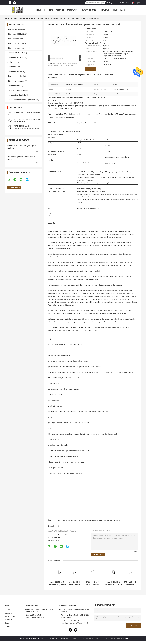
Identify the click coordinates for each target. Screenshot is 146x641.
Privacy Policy (24, 638)
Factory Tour (73, 10)
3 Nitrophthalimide (14, 67)
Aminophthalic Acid (15, 57)
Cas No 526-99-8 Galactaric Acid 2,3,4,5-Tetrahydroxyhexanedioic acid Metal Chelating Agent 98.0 (113, 583)
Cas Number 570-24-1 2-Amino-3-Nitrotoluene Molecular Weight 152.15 (74, 622)
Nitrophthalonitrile (14, 76)
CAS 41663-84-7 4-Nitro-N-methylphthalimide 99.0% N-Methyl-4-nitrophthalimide (130, 583)
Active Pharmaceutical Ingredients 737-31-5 (112, 520)
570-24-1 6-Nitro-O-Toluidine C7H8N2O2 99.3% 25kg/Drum (74, 616)
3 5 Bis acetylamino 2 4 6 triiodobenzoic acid (84, 520)
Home (38, 10)
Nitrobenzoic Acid (14, 29)
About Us (60, 10)
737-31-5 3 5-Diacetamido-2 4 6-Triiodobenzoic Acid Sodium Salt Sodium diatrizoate (26, 128)
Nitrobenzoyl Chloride (16, 34)
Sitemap (7, 626)
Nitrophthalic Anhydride (16, 48)
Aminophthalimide (14, 71)
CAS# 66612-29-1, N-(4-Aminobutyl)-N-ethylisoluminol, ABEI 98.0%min (93, 583)
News (114, 10)
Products (48, 10)
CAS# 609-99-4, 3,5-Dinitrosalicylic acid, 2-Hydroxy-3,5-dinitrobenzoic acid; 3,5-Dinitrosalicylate (74, 583)
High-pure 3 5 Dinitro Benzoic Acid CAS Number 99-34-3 (40, 611)
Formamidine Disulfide (16, 95)
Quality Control (89, 10)
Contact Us (104, 10)
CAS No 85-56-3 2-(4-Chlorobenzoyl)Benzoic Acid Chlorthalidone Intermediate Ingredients (40, 616)
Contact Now (90, 69)
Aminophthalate (13, 86)
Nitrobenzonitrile (14, 39)
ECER (126, 638)
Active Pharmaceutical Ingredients (31, 18)
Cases (122, 10)
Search (108, 3)
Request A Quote (124, 2)
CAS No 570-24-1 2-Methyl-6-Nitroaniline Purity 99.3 (74, 611)
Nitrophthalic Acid (14, 43)
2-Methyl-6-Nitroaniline (16, 90)
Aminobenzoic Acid (15, 53)
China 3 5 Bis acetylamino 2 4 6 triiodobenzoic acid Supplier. (47, 638)
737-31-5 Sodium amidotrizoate (60, 520)
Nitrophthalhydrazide (15, 81)
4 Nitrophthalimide (14, 62)
